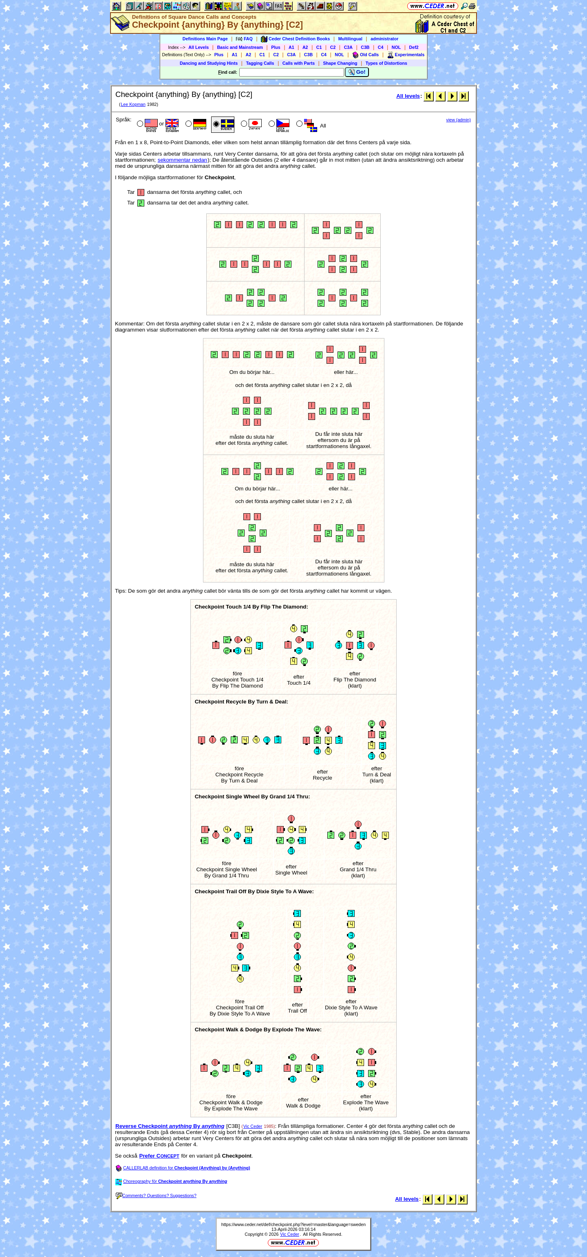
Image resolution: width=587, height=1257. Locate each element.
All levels (408, 96)
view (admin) (458, 119)
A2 (305, 47)
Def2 (414, 47)
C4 (381, 47)
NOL (396, 47)
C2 (333, 47)
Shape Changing (340, 63)
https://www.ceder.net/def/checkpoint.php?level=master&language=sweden (293, 1224)
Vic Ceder (253, 1126)
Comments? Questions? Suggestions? (156, 1195)
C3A (348, 47)
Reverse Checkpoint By (169, 1126)
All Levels (198, 47)
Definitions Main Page (205, 38)
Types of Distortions (386, 63)
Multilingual (350, 38)
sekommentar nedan (182, 160)
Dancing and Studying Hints (209, 63)
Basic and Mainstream (240, 47)
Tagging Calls (260, 63)
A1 (291, 47)
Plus (275, 47)
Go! (357, 72)
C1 (319, 47)
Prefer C (159, 1156)
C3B (365, 47)
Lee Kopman (133, 104)
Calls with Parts (298, 63)
